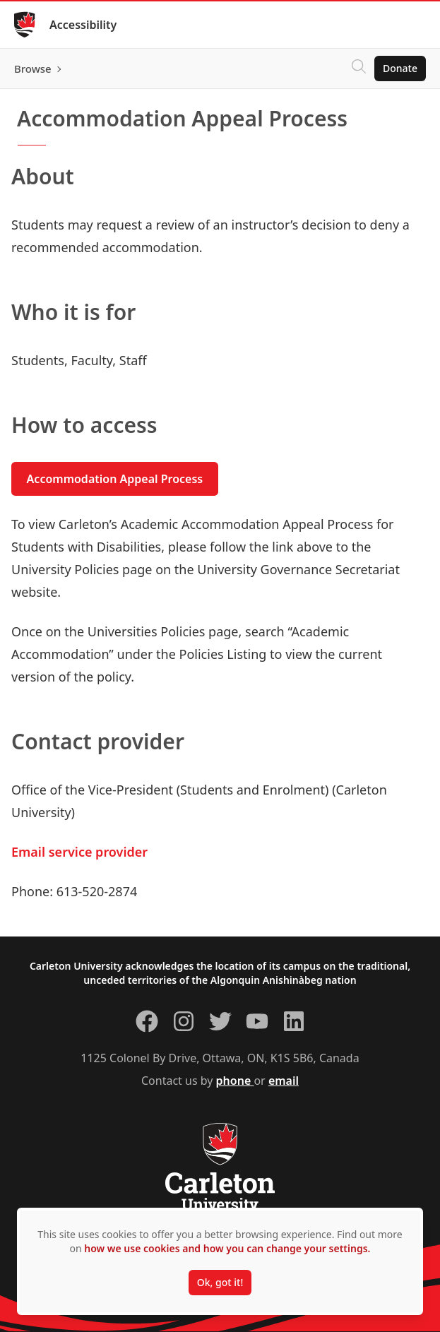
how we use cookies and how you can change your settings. (227, 1248)
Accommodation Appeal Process (115, 479)
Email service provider (79, 851)
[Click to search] (359, 68)
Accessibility (83, 25)
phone (235, 1080)
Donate (400, 68)
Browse (33, 68)
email (283, 1080)
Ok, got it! (220, 1282)
